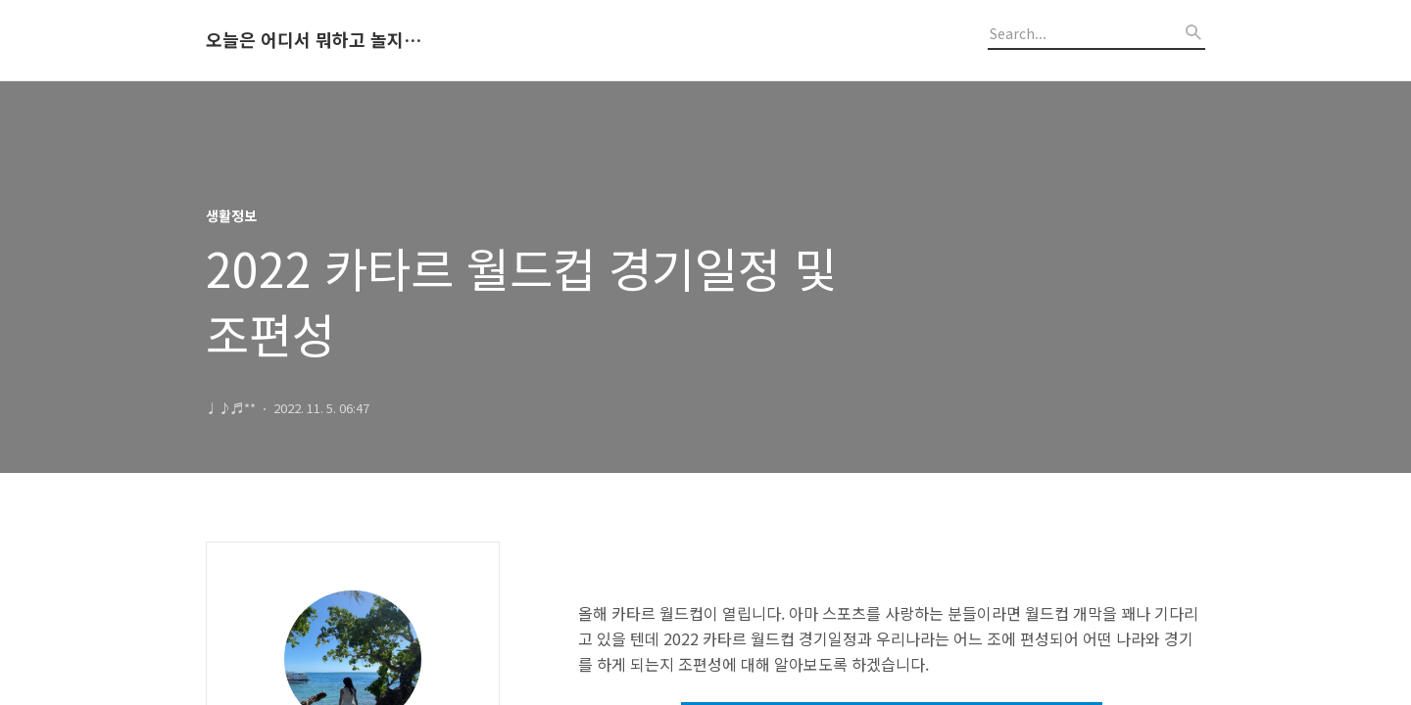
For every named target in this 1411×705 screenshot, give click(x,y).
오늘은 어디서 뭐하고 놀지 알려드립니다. (313, 40)
